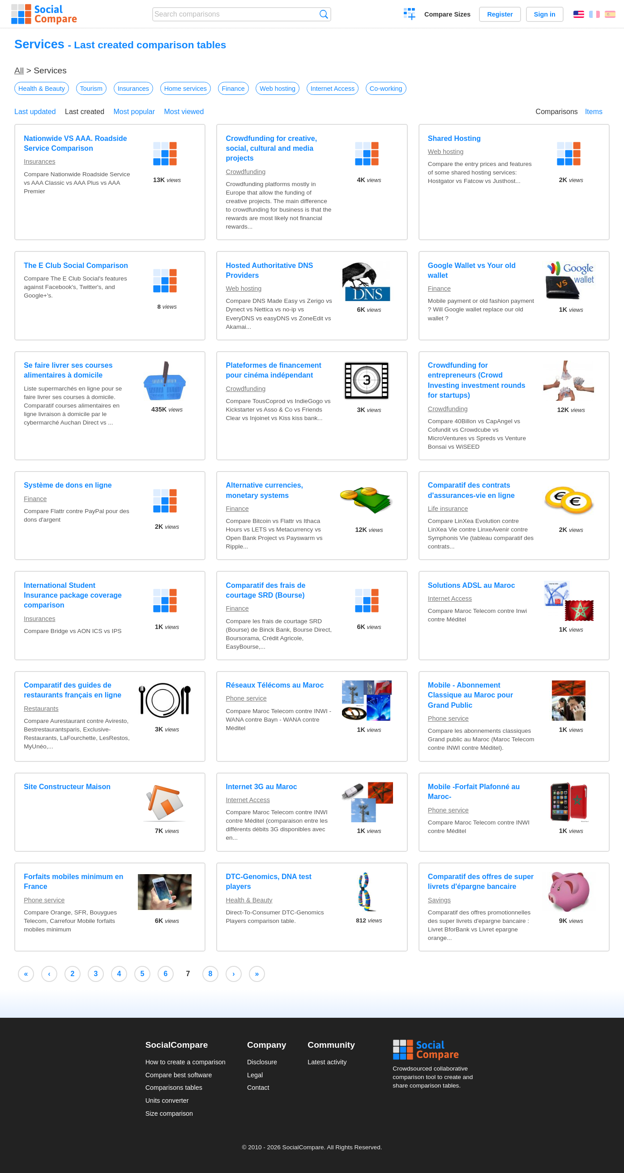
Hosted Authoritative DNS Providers (269, 270)
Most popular (134, 111)
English (578, 14)
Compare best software (178, 1075)
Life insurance (448, 508)
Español (610, 14)
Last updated (35, 111)
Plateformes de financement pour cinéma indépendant (273, 370)
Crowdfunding (246, 171)
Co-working (386, 88)
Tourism (91, 88)
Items (594, 111)
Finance (233, 88)
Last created (84, 111)
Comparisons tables (173, 1087)
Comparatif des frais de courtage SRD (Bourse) (266, 590)
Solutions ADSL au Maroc (471, 585)
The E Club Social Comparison (76, 265)
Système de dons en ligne (68, 485)
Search (324, 14)
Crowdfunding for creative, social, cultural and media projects (271, 148)
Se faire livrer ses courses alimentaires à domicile (68, 370)
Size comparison (169, 1113)
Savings (439, 900)
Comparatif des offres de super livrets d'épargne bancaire (481, 881)
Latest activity (327, 1062)
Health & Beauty (41, 88)
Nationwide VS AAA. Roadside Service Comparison (75, 143)
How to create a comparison (185, 1062)
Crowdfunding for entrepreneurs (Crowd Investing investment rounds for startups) (477, 380)
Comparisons (557, 111)
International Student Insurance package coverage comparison (73, 595)
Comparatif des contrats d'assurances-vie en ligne (471, 490)
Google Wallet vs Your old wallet (472, 270)
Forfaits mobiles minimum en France (73, 881)
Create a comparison (410, 15)
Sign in (545, 14)
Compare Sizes (447, 14)
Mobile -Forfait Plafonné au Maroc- (474, 791)
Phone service (246, 698)
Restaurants (41, 708)
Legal (255, 1075)
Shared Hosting (454, 138)
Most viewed (184, 111)
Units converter (167, 1100)
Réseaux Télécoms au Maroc (275, 685)
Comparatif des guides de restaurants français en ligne (72, 690)
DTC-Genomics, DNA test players (269, 881)
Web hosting (277, 88)
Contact (258, 1087)
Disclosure (262, 1062)
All (19, 70)
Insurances (133, 88)
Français (594, 14)
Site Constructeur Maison (67, 786)
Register (500, 14)
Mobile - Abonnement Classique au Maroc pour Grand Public (470, 695)
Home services (185, 88)
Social (436, 1050)
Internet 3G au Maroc (261, 786)
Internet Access (333, 88)
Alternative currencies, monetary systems (264, 490)
